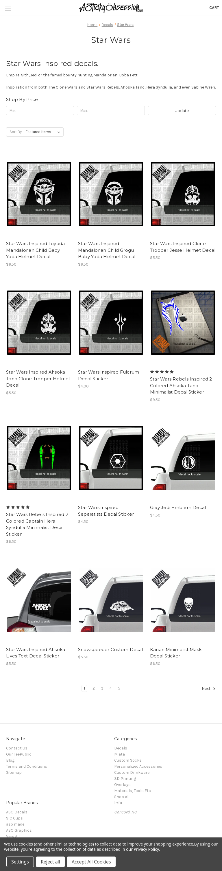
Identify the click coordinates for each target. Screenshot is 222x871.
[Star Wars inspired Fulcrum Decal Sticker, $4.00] (111, 322)
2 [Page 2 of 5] (93, 688)
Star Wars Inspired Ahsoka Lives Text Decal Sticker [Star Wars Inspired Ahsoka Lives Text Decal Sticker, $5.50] (35, 653)
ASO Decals (16, 812)
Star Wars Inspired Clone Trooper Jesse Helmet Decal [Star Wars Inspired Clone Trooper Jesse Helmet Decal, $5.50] (183, 247)
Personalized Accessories (138, 766)
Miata (119, 754)
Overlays (122, 784)
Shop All (122, 796)
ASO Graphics (19, 830)
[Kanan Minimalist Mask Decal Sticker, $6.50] (183, 600)
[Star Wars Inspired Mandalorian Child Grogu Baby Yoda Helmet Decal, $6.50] (111, 194)
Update (182, 110)
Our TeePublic (19, 754)
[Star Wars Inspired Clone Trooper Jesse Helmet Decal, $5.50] (183, 194)
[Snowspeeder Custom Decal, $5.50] (111, 600)
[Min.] (40, 110)
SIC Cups (14, 818)
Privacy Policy (146, 849)
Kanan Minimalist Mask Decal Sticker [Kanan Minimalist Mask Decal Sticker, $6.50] (175, 653)
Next (209, 689)
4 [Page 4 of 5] (111, 688)
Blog (10, 760)
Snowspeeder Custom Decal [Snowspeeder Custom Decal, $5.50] (110, 649)
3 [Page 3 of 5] (102, 688)
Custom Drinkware (131, 772)
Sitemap (14, 772)
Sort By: (16, 132)
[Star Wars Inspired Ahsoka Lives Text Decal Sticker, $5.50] (39, 600)
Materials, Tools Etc (132, 790)
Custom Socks (128, 760)
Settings (20, 862)
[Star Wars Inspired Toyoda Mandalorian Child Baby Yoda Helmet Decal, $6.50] (39, 194)
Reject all (50, 862)
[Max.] (111, 110)
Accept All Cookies (91, 862)
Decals (120, 748)
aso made (15, 824)
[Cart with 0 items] (214, 8)
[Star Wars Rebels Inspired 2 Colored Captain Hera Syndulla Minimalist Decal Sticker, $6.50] (39, 458)
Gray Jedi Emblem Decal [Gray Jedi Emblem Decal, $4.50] (178, 507)
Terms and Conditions (26, 766)
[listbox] (44, 132)
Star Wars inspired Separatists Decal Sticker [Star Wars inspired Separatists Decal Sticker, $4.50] (106, 511)
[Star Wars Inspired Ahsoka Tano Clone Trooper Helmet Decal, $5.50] (39, 322)
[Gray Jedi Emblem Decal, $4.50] (183, 458)
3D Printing (125, 778)
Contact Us (16, 748)
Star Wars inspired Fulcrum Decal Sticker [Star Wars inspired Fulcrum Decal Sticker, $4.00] (108, 375)
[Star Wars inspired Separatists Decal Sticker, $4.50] (111, 458)
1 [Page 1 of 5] (84, 688)
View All (13, 836)
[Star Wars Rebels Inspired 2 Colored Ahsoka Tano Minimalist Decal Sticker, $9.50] (183, 322)
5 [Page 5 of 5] (119, 688)
